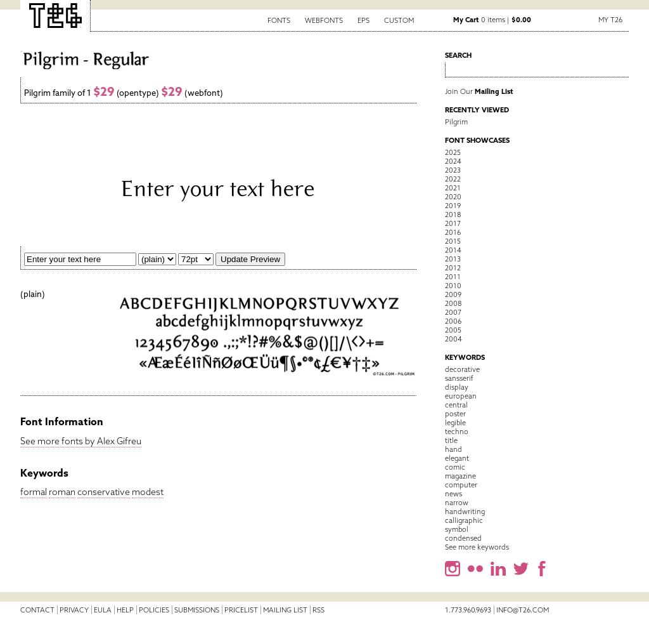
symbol (456, 529)
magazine (460, 476)
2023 (453, 170)
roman (62, 492)
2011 (453, 276)
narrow (456, 502)
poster (455, 413)
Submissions (196, 609)
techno (456, 431)
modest (148, 492)
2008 (453, 303)
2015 (453, 241)
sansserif (459, 378)
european (461, 396)
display (456, 387)
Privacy (74, 609)
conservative (103, 492)
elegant (457, 458)
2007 (453, 312)
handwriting (465, 511)
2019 (453, 205)
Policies (154, 609)
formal (33, 492)
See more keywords (477, 547)
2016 (453, 232)
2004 (453, 338)
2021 (453, 187)
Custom (399, 20)
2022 (453, 179)
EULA (103, 609)
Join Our (479, 91)
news (453, 493)
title (451, 440)
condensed (463, 538)
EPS (363, 20)
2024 (453, 161)
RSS (318, 609)
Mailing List (285, 609)
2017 (453, 223)
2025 (453, 152)
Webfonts (324, 20)
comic (455, 467)
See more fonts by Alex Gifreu (80, 441)
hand (453, 449)
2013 (453, 258)
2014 (453, 250)
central (456, 404)
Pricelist (241, 609)
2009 (453, 294)
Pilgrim (456, 121)
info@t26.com (522, 609)
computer (461, 484)
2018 (453, 214)
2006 (453, 321)
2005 (453, 330)
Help (125, 609)
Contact (37, 609)
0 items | (492, 19)
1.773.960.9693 (468, 609)
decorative (462, 369)
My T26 (610, 19)
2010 (453, 285)
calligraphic (464, 520)
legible (455, 422)
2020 (453, 196)
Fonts (278, 20)
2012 (453, 267)
